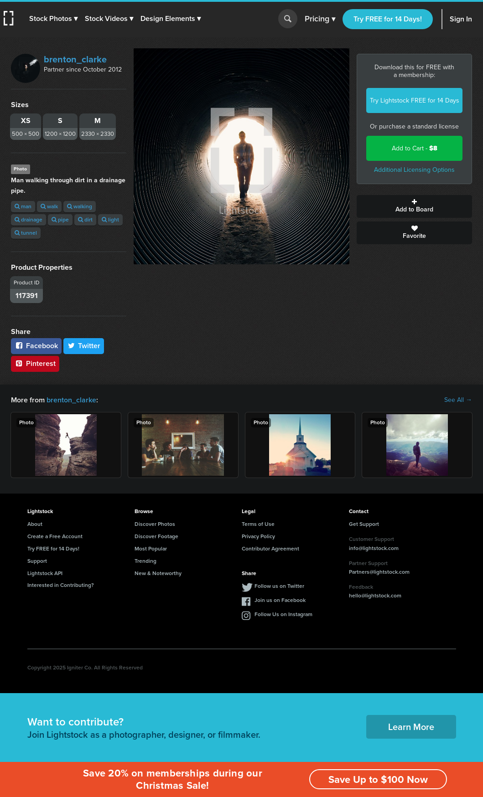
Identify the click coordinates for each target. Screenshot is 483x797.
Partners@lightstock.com (379, 572)
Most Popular (151, 549)
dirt (85, 220)
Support (37, 561)
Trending (145, 561)
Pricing (320, 19)
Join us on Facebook (280, 600)
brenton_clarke (75, 59)
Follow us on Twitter (279, 586)
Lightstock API (44, 573)
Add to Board (414, 206)
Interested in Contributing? (60, 585)
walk (49, 206)
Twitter (84, 345)
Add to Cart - (414, 148)
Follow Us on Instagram (283, 614)
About (34, 524)
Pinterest (35, 363)
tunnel (26, 233)
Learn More (411, 727)
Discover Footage (156, 536)
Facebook (36, 345)
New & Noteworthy (158, 573)
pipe (60, 220)
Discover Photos (155, 524)
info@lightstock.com (374, 548)
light (110, 220)
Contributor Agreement (270, 549)
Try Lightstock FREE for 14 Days (414, 100)
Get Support (364, 524)
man (23, 206)
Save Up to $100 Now (378, 779)
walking (79, 206)
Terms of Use (258, 524)
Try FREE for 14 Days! (387, 19)
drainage (28, 220)
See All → (458, 400)
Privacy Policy (258, 536)
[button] (53, 19)
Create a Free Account (55, 536)
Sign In (461, 19)
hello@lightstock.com (375, 595)
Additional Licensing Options (414, 170)
